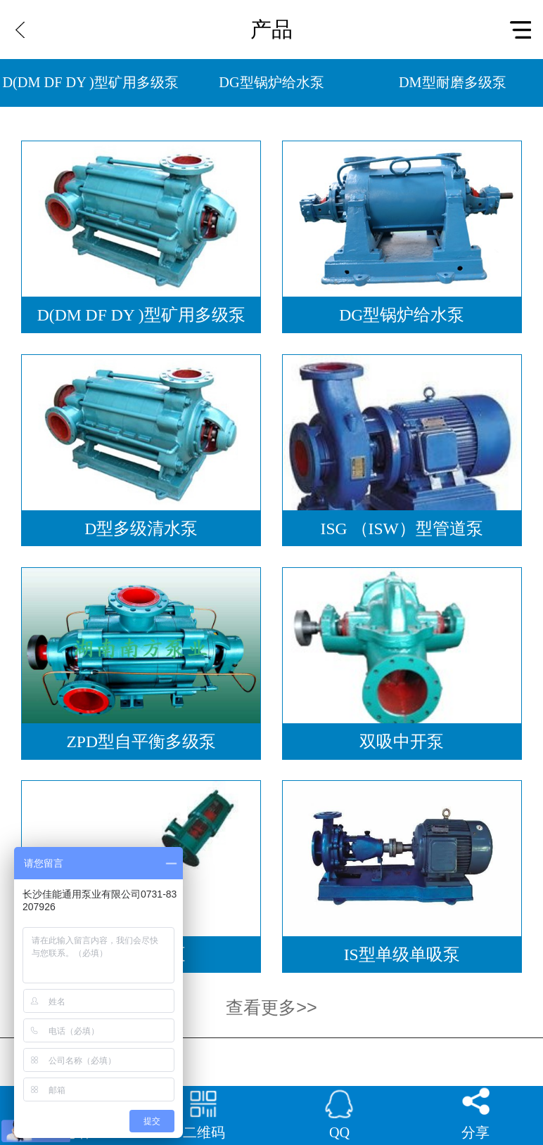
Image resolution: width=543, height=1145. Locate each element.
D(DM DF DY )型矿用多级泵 (91, 82)
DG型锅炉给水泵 (271, 82)
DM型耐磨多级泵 (452, 82)
